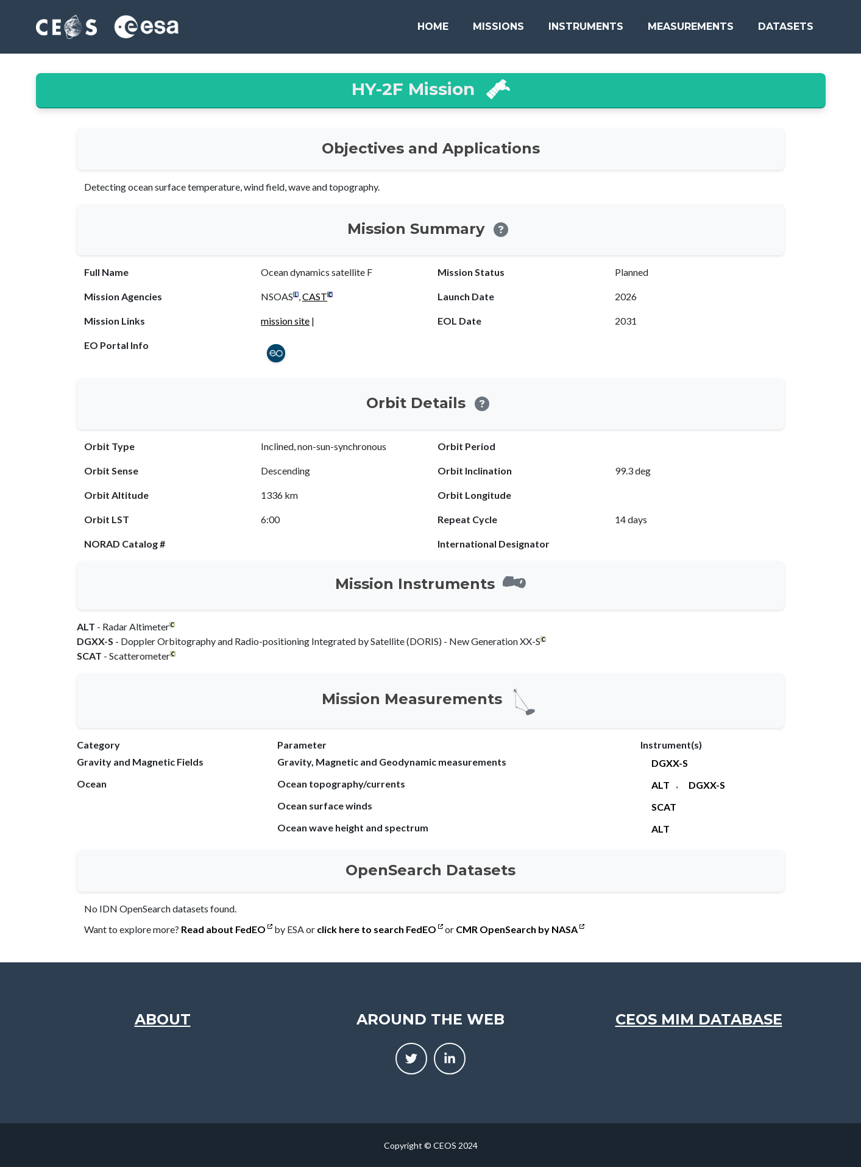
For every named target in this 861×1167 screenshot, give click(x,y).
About (163, 1019)
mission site (285, 320)
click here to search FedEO (380, 929)
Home (432, 26)
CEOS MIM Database (698, 1019)
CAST (314, 296)
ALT (660, 785)
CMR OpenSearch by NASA (520, 929)
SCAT (663, 807)
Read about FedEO (226, 929)
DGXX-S (669, 763)
